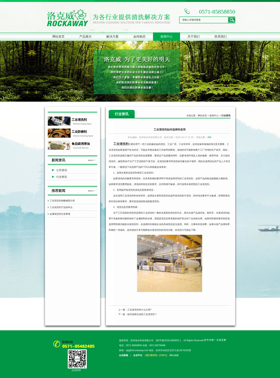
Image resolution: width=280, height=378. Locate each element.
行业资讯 (61, 176)
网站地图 (174, 355)
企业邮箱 (123, 355)
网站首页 (58, 36)
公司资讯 (61, 170)
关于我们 (193, 36)
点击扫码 (76, 370)
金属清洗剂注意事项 (60, 214)
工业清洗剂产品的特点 (61, 207)
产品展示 (85, 36)
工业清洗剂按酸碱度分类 (62, 200)
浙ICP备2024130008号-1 (168, 340)
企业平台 (137, 355)
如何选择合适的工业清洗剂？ (142, 314)
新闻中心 (166, 36)
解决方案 (112, 36)
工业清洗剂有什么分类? (139, 309)
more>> (91, 160)
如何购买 (139, 36)
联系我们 (221, 36)
